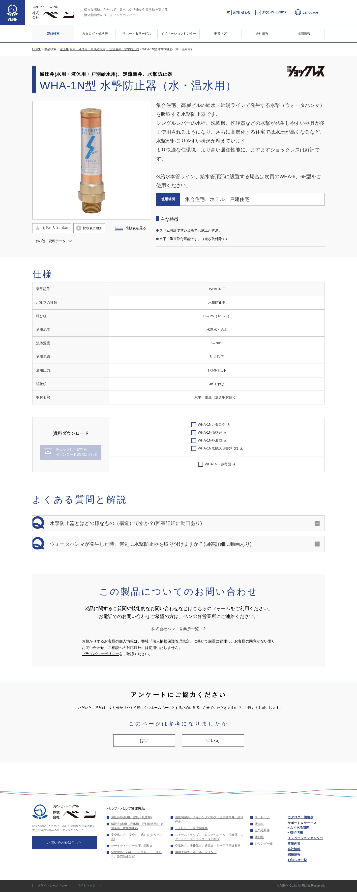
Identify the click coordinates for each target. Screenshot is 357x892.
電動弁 (259, 837)
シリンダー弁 (264, 843)
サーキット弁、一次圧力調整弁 (132, 845)
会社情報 (262, 33)
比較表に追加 (92, 228)
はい (144, 740)
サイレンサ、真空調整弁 (191, 828)
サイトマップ (86, 885)
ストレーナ (262, 817)
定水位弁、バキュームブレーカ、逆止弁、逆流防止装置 (136, 854)
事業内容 (220, 33)
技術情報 (296, 832)
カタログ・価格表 (95, 33)
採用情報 (304, 33)
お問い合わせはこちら (64, 842)
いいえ (213, 740)
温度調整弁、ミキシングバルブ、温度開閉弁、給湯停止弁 (209, 819)
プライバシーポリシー (100, 654)
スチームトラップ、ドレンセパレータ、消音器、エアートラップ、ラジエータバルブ (209, 837)
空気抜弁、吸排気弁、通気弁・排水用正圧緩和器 (207, 845)
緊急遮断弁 (262, 830)
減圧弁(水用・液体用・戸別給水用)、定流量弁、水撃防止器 (137, 826)
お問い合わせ (242, 12)
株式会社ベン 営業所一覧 (175, 629)
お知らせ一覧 (297, 860)
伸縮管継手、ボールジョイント (196, 852)
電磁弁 (259, 824)
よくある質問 (299, 827)
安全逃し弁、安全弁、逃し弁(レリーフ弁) (137, 837)
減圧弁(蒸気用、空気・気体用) (131, 817)
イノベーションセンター (178, 33)
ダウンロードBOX (274, 12)
